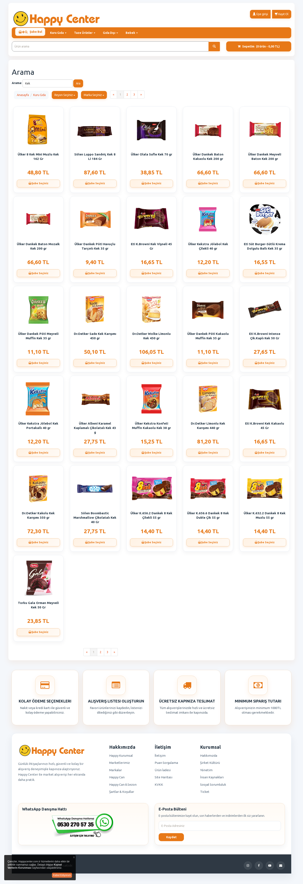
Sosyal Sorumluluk (213, 786)
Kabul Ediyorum (62, 875)
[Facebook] (259, 867)
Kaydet (171, 839)
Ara (78, 85)
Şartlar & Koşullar (121, 793)
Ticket (204, 793)
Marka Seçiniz (94, 97)
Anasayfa (23, 97)
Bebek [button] (135, 32)
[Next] (141, 96)
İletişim (160, 757)
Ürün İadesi (163, 772)
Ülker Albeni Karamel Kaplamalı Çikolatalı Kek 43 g (95, 430)
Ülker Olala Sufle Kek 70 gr (151, 156)
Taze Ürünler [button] (87, 32)
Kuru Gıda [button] (61, 32)
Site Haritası (163, 779)
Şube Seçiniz (38, 186)
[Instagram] (248, 867)
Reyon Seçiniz (64, 97)
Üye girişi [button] (260, 14)
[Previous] (113, 96)
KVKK (159, 786)
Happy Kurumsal (121, 757)
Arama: (17, 85)
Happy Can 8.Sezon (123, 786)
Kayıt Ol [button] (281, 14)
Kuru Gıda (39, 97)
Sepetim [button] (259, 48)
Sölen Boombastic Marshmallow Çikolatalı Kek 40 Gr (94, 519)
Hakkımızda (208, 757)
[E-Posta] (280, 867)
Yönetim (206, 772)
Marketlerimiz (119, 764)
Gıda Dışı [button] (113, 32)
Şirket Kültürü (210, 764)
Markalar (115, 772)
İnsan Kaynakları (212, 779)
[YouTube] (270, 867)
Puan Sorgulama (166, 764)
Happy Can (117, 779)
